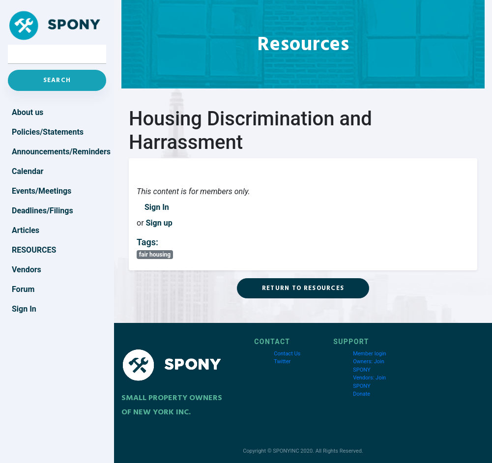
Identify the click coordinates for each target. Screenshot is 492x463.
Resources (34, 250)
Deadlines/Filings (42, 210)
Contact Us (287, 353)
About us (27, 112)
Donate (361, 394)
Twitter (282, 361)
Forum (23, 289)
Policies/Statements (48, 132)
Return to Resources (303, 288)
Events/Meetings (41, 191)
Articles (25, 230)
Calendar (27, 171)
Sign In (157, 207)
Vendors (26, 269)
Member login (369, 353)
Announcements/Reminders (59, 151)
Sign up (159, 223)
